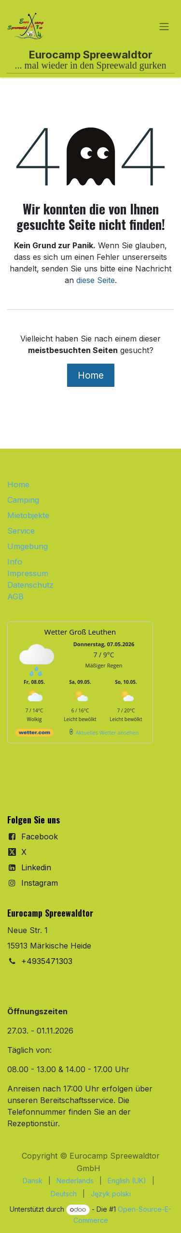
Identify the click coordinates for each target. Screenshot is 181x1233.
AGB (15, 596)
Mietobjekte (28, 515)
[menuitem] (32, 1180)
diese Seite (95, 280)
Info (14, 562)
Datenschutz (30, 585)
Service (21, 531)
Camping (23, 500)
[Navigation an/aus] (164, 26)
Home (91, 375)
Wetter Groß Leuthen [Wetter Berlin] (80, 632)
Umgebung (27, 546)
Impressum (27, 573)
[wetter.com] (34, 734)
